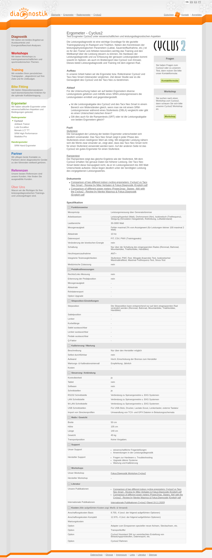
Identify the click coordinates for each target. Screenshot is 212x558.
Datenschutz (96, 555)
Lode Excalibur (21, 127)
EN (191, 2)
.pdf (83, 194)
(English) (76, 194)
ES (195, 2)
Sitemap (153, 555)
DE (187, 2)
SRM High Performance (25, 133)
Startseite (55, 14)
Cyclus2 (97, 14)
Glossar (109, 555)
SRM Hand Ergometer (25, 145)
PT (199, 2)
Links (132, 555)
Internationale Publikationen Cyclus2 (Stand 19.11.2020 (137, 502)
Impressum (121, 555)
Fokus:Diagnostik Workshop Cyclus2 (128, 473)
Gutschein (171, 16)
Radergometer (84, 14)
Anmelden (197, 14)
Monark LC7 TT (22, 130)
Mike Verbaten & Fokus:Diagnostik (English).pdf (122, 185)
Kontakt (185, 14)
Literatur (142, 555)
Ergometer (68, 14)
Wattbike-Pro (20, 136)
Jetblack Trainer (22, 124)
